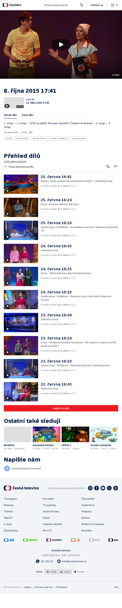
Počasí (46, 532)
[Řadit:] (115, 180)
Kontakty (86, 544)
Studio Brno (87, 519)
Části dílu (27, 129)
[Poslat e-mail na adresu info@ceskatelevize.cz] (71, 575)
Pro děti (9, 152)
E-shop (8, 538)
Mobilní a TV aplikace (92, 538)
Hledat (80, 6)
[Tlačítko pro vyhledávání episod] (108, 181)
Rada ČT (8, 532)
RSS (116, 601)
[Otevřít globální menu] (114, 5)
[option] (51, 586)
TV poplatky (49, 519)
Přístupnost (61, 601)
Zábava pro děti (79, 152)
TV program (10, 513)
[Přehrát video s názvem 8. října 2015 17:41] (61, 44)
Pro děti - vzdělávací (59, 152)
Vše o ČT (47, 544)
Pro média (48, 513)
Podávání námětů (52, 538)
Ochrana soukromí (43, 601)
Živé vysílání (88, 513)
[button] (61, 44)
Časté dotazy (11, 544)
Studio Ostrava (51, 525)
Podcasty (86, 525)
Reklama (9, 519)
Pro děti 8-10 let (39, 152)
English (27, 601)
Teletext (8, 525)
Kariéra (85, 532)
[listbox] (65, 586)
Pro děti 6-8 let (22, 152)
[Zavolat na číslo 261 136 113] (44, 575)
